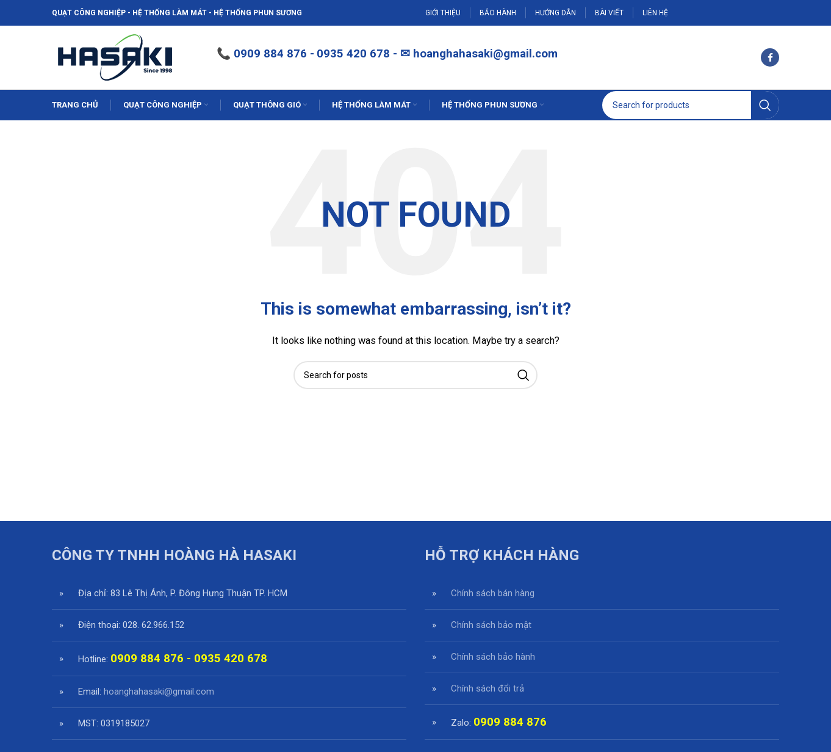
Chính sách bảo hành (493, 656)
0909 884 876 (270, 53)
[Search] (690, 105)
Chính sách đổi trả (487, 688)
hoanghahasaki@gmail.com (485, 53)
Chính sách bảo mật (491, 624)
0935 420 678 (230, 658)
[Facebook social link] (770, 57)
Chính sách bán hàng (492, 593)
